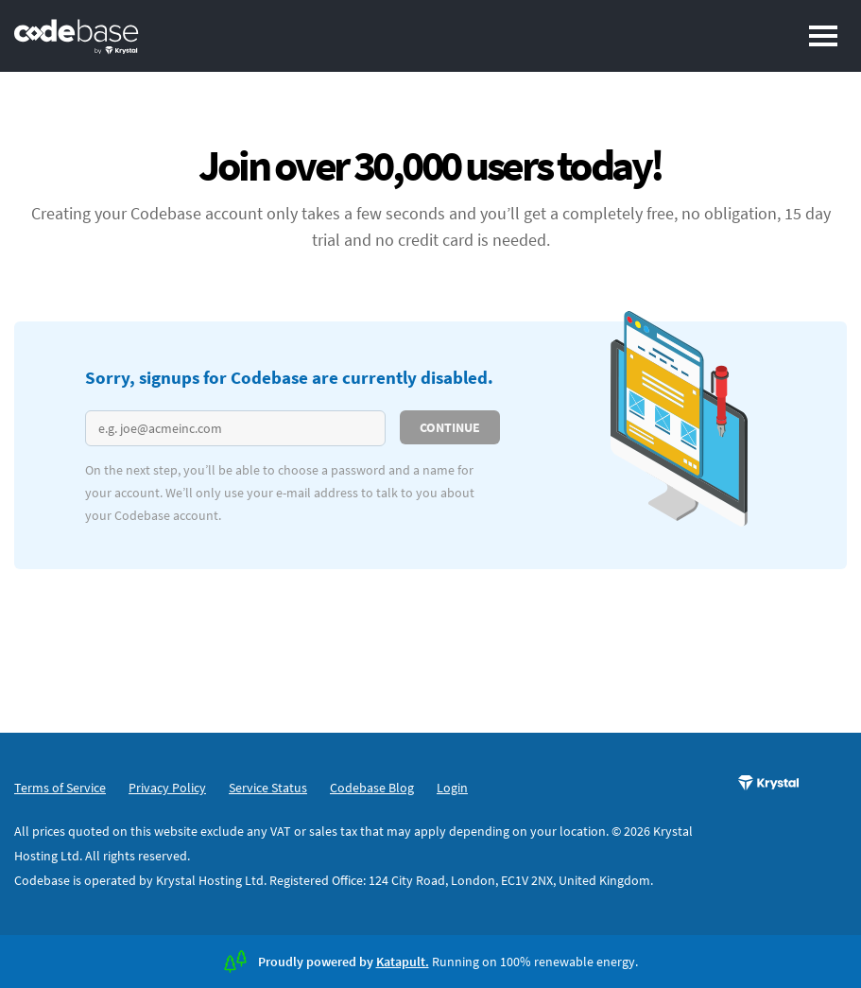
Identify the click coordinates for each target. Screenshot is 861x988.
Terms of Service (60, 787)
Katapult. (402, 961)
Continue (450, 427)
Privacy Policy (167, 787)
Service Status (268, 787)
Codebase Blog (372, 787)
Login (452, 787)
